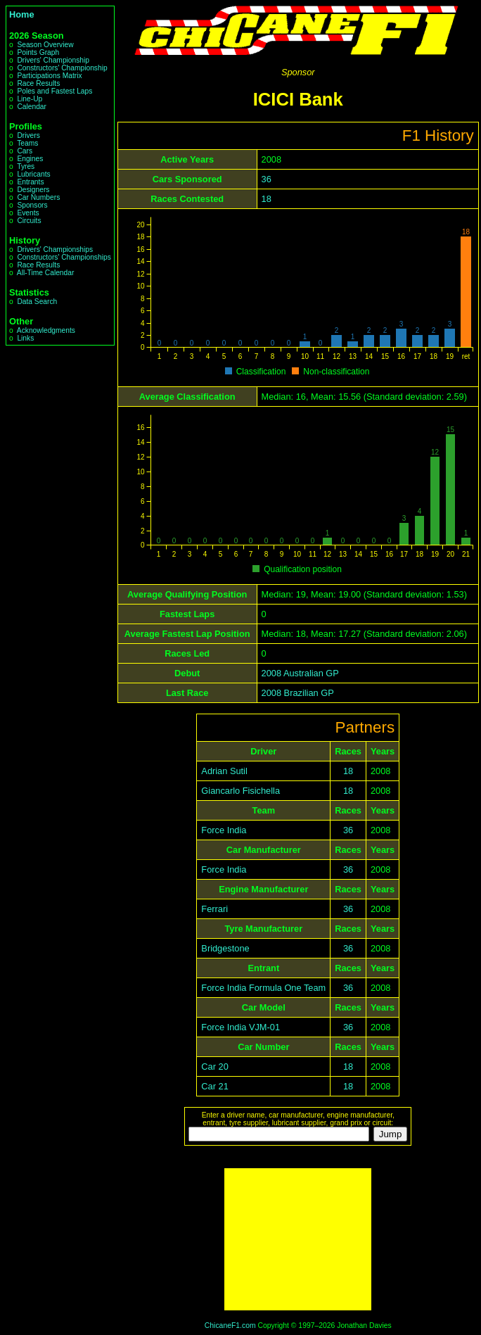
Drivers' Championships (55, 249)
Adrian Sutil (224, 771)
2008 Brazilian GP (298, 693)
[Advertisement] (298, 1239)
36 (266, 179)
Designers (33, 190)
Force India (223, 830)
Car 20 (214, 1066)
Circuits (29, 220)
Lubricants (33, 174)
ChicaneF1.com (230, 1325)
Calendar (31, 106)
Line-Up (29, 99)
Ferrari (214, 909)
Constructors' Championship (62, 68)
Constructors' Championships (63, 257)
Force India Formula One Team (263, 987)
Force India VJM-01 (240, 1027)
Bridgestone (225, 948)
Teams (27, 143)
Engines (30, 159)
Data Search (37, 301)
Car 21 (214, 1086)
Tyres (25, 166)
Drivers (28, 135)
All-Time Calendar (46, 273)
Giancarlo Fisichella (240, 790)
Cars (24, 151)
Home (21, 14)
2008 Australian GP (300, 673)
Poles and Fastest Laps (54, 91)
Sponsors (32, 205)
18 (266, 199)
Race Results (38, 83)
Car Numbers (38, 197)
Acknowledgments (46, 330)
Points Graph (38, 52)
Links (25, 338)
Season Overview (45, 45)
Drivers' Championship (53, 60)
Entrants (30, 182)
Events (28, 213)
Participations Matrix (49, 76)
